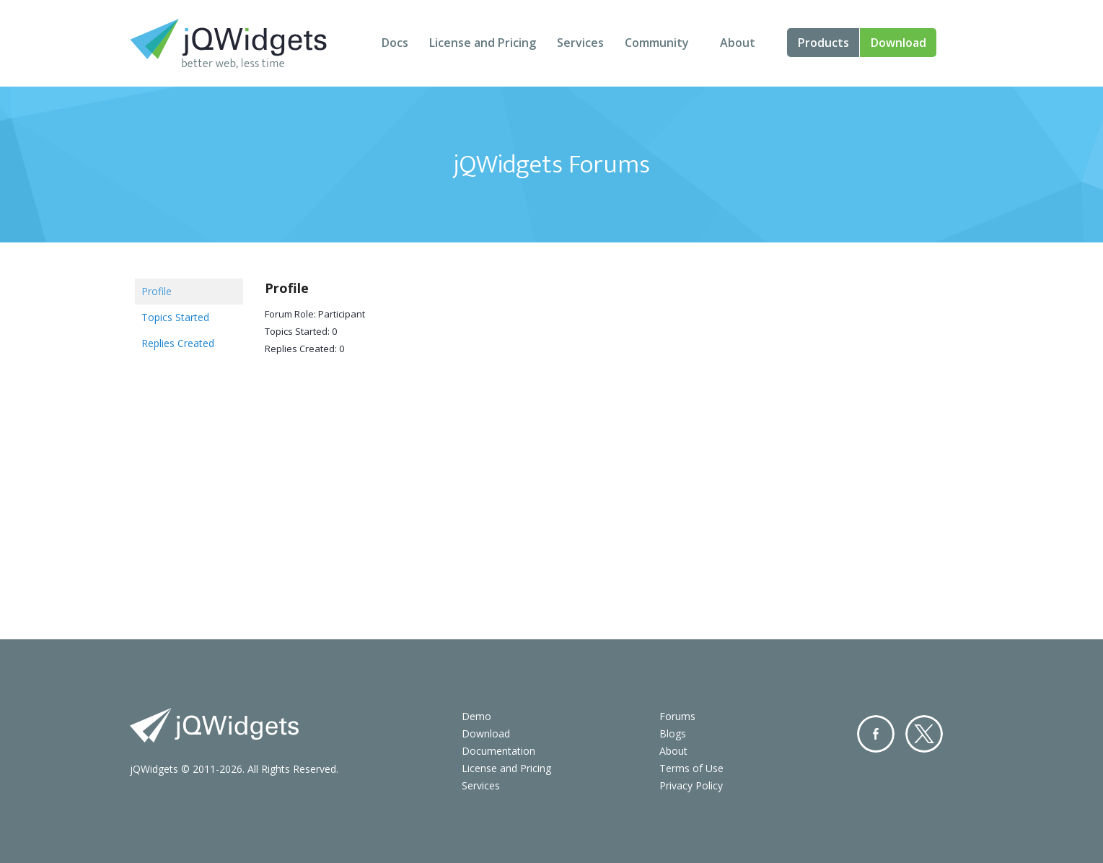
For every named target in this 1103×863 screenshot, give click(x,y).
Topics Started (175, 317)
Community (657, 43)
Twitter (924, 734)
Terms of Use (691, 768)
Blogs (672, 733)
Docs (395, 43)
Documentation (498, 751)
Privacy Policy (691, 785)
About (737, 43)
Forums (677, 716)
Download (898, 43)
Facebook (876, 734)
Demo (476, 716)
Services (580, 43)
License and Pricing (482, 43)
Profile (156, 291)
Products (823, 43)
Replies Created (177, 343)
